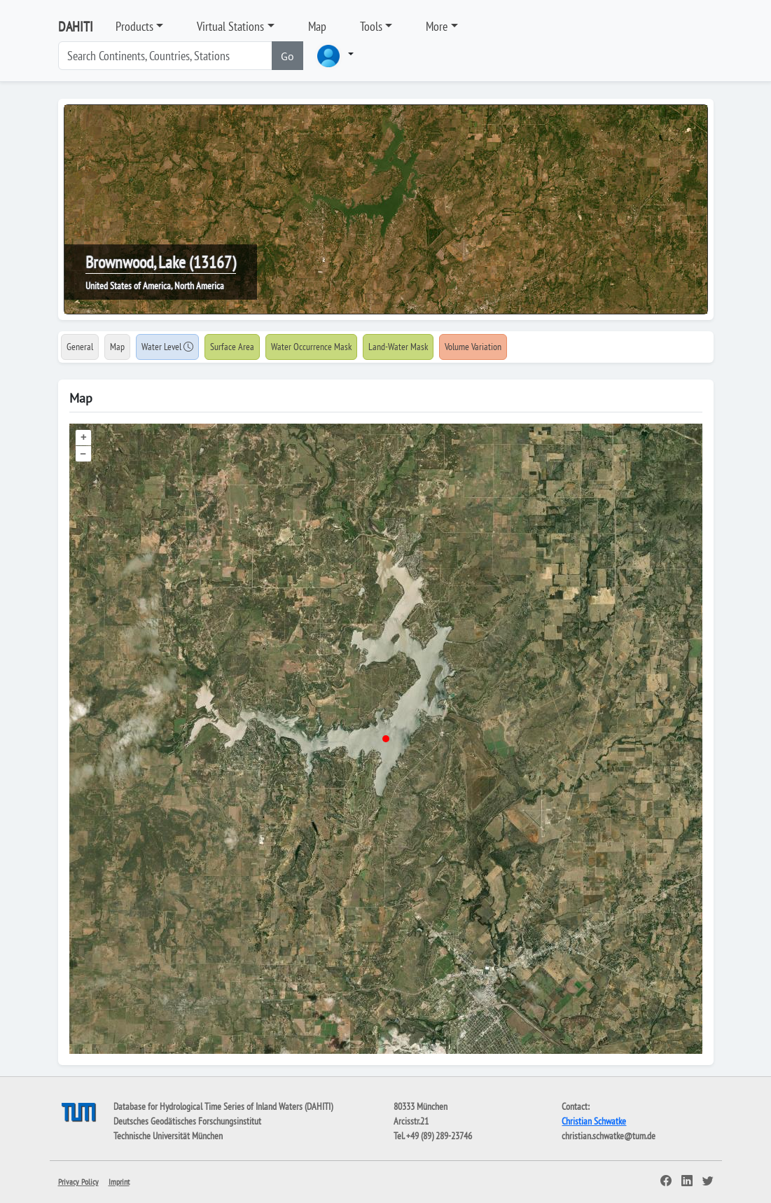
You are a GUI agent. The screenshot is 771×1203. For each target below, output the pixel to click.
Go (287, 56)
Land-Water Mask (398, 346)
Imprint (119, 1181)
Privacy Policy (78, 1181)
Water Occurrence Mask (311, 346)
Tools (371, 26)
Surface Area (232, 346)
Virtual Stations (230, 26)
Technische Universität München (168, 1135)
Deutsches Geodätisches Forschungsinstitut (187, 1121)
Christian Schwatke (594, 1121)
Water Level (167, 346)
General (80, 346)
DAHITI (75, 27)
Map (317, 26)
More (436, 26)
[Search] (165, 55)
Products (134, 26)
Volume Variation (473, 346)
